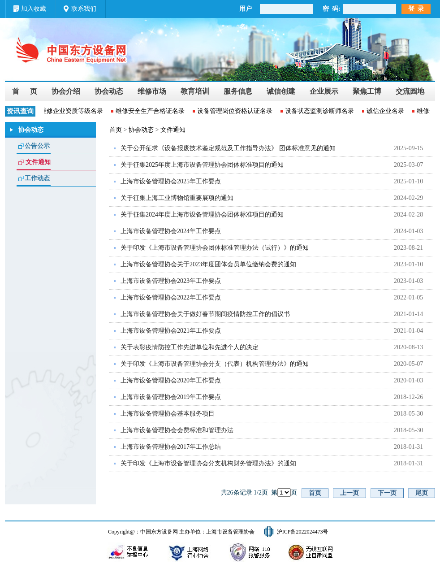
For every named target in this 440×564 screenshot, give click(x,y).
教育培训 (195, 91)
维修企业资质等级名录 (72, 111)
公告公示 (37, 146)
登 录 (416, 8)
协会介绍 (66, 91)
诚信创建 (281, 91)
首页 (115, 129)
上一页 (349, 493)
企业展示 (324, 91)
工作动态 (37, 178)
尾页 (421, 493)
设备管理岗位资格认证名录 (235, 111)
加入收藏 (33, 8)
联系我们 (83, 8)
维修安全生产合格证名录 (150, 111)
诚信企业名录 (386, 111)
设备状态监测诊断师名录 (319, 111)
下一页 (387, 493)
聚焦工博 (367, 91)
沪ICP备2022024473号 (302, 532)
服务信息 (238, 91)
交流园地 (410, 91)
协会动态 (109, 91)
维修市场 (152, 91)
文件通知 (38, 162)
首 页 (24, 91)
